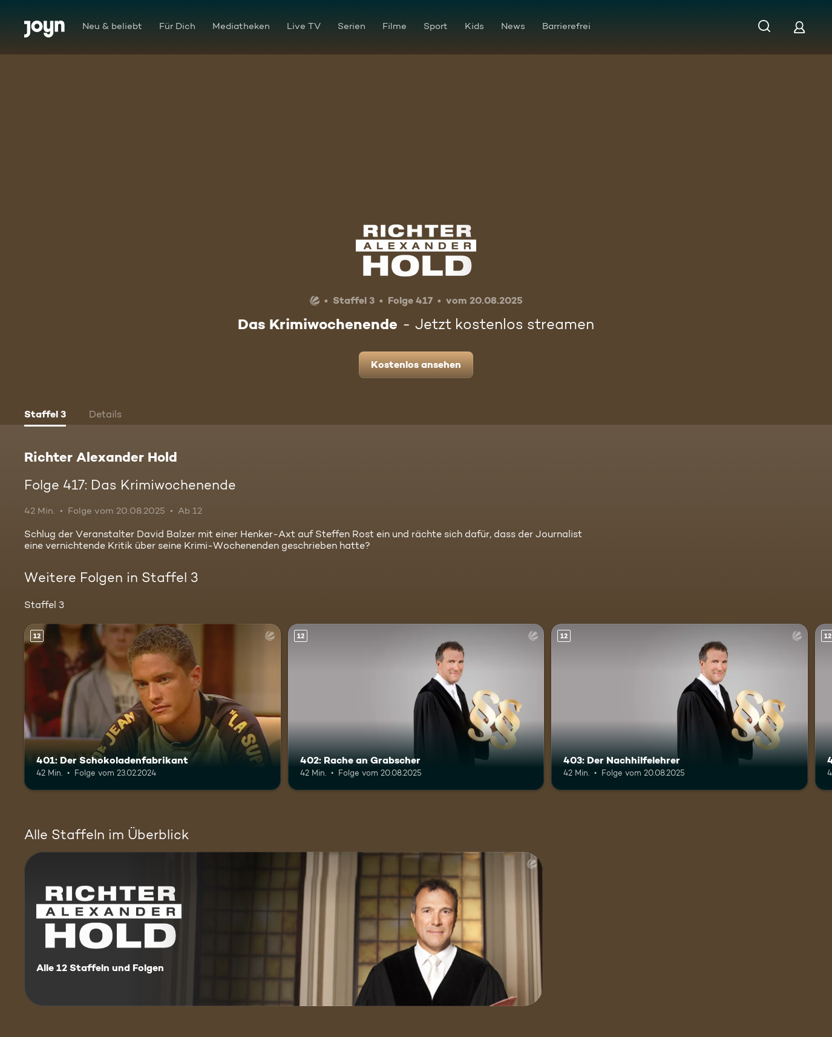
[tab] (45, 416)
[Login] (799, 27)
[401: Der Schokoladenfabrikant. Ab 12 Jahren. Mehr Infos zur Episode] (152, 707)
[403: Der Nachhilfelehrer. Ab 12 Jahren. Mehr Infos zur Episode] (679, 707)
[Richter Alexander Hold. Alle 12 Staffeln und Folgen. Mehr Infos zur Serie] (283, 929)
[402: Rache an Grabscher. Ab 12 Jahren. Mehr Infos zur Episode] (416, 707)
